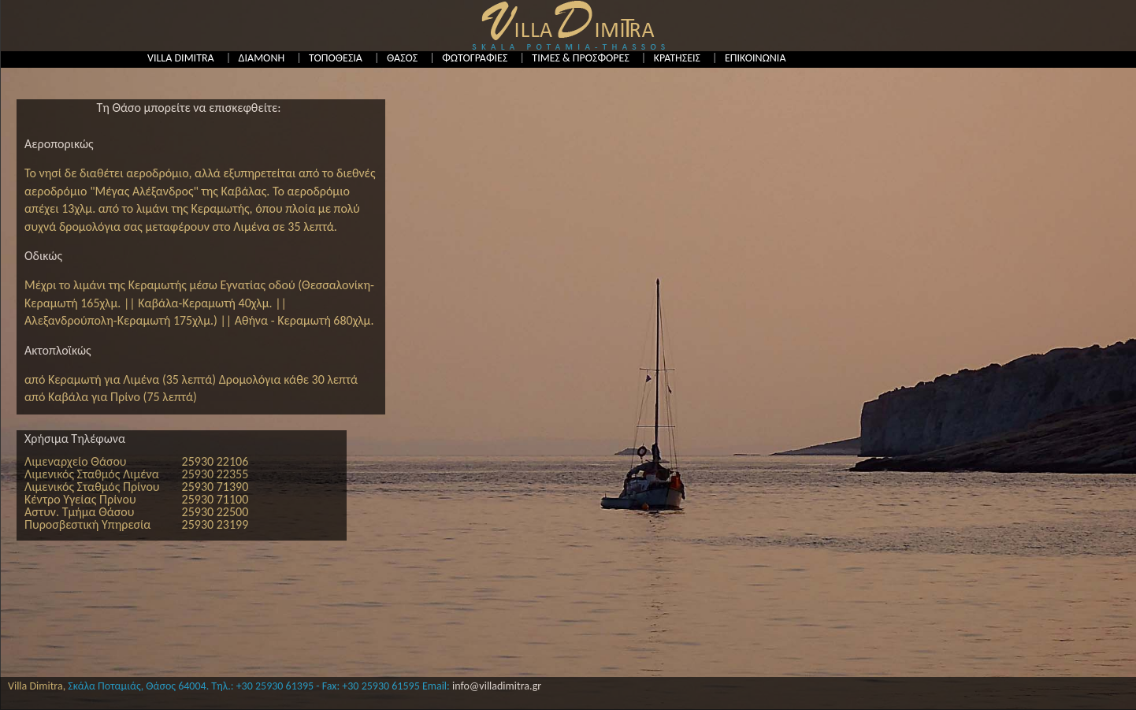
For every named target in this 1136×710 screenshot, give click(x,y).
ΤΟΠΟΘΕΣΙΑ (335, 58)
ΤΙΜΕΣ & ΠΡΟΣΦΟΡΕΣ (580, 58)
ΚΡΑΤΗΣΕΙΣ (677, 58)
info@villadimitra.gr (496, 686)
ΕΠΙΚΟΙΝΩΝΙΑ (755, 58)
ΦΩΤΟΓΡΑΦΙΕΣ (474, 58)
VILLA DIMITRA (180, 58)
